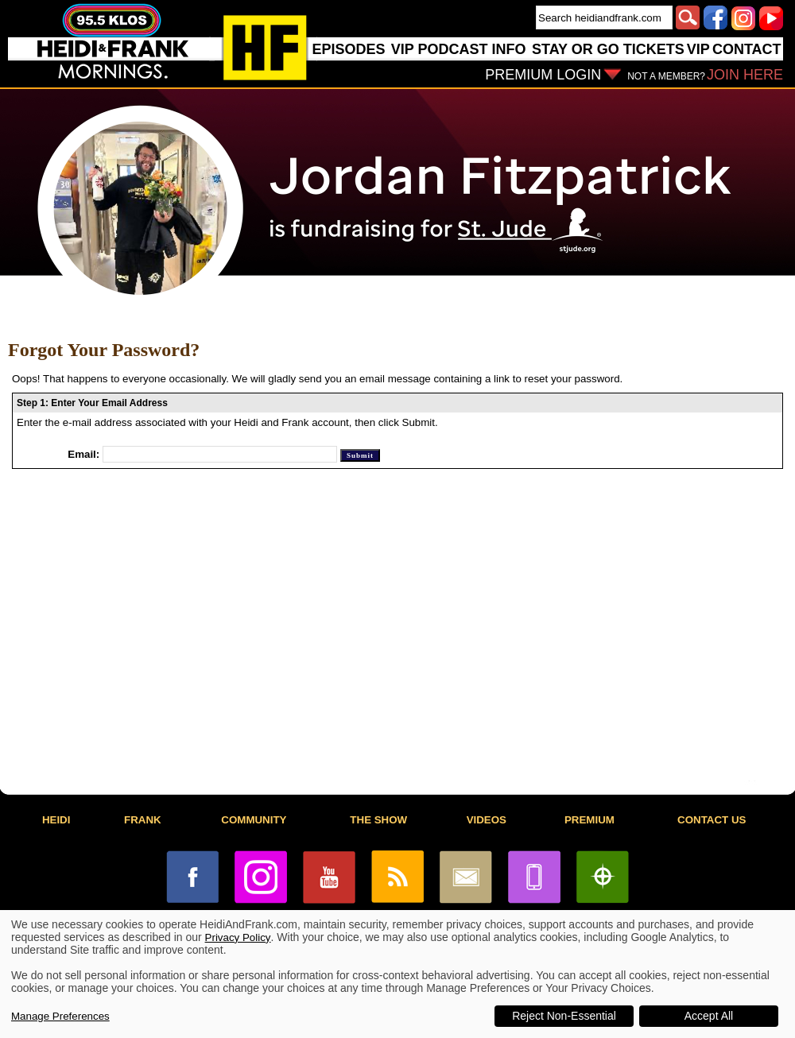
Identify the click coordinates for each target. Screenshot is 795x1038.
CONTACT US (711, 820)
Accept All (708, 1015)
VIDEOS (486, 820)
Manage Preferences (60, 1016)
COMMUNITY (253, 820)
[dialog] (397, 974)
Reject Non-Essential (564, 1015)
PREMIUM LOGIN (543, 75)
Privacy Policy (238, 937)
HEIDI (56, 820)
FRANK (142, 820)
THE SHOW (378, 820)
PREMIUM (589, 820)
